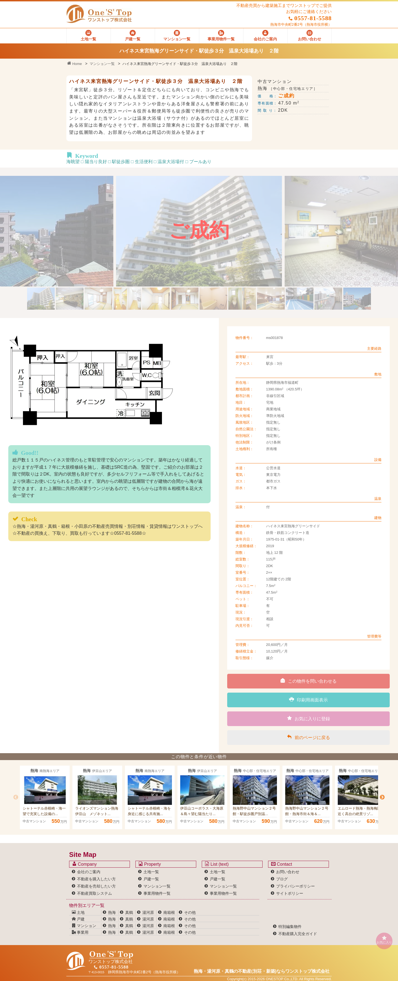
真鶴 (129, 912)
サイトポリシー (289, 893)
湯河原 (148, 912)
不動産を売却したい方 (96, 886)
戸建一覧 (151, 879)
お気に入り (384, 939)
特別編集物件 (290, 926)
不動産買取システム (94, 893)
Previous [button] (16, 797)
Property (149, 864)
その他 (190, 912)
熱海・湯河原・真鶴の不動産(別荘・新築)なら (261, 971)
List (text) (217, 864)
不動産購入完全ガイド (297, 934)
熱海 (112, 912)
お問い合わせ (287, 872)
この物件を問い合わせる (308, 680)
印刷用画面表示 (308, 699)
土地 (78, 912)
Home (74, 64)
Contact (281, 864)
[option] (45, 797)
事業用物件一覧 (157, 893)
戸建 (78, 919)
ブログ (282, 879)
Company (84, 864)
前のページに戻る (308, 737)
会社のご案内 (88, 872)
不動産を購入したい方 (96, 879)
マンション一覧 (102, 64)
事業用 (80, 932)
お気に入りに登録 (308, 718)
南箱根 (169, 912)
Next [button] (382, 797)
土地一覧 (151, 872)
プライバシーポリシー (295, 886)
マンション (84, 925)
